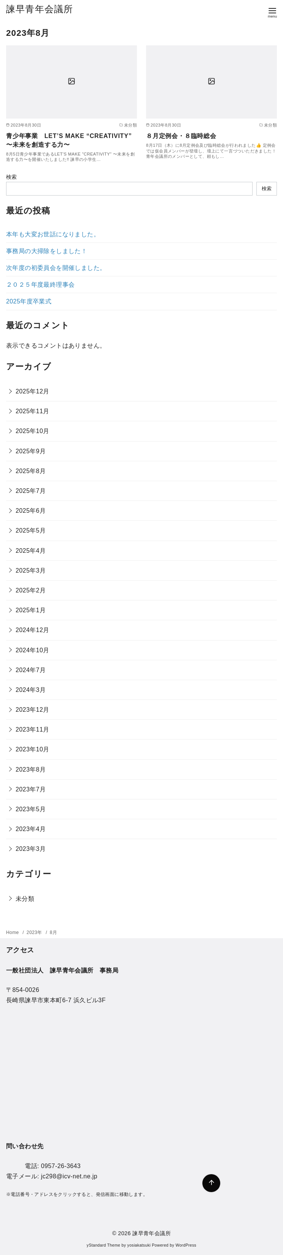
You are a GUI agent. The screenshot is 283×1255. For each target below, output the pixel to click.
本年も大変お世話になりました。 (53, 234)
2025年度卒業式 (28, 301)
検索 (11, 177)
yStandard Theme (103, 1245)
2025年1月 (31, 610)
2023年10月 (32, 749)
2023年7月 (31, 789)
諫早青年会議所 (39, 9)
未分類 (25, 899)
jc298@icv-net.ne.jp (69, 1176)
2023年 (35, 932)
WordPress (185, 1245)
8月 (53, 932)
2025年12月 (32, 391)
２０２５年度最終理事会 (40, 284)
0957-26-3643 (61, 1166)
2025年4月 (31, 550)
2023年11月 (32, 729)
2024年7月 (31, 670)
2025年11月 (32, 411)
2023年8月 (31, 769)
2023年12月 (32, 709)
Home (13, 932)
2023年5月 (31, 809)
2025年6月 (31, 510)
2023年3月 (31, 849)
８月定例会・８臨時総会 (181, 136)
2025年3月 (31, 570)
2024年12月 (32, 630)
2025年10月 (32, 431)
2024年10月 (32, 650)
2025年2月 (31, 590)
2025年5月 (31, 530)
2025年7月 (31, 491)
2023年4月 (31, 829)
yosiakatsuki (139, 1245)
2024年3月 (31, 690)
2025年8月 (31, 471)
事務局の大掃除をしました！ (46, 251)
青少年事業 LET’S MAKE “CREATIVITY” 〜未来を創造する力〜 (69, 140)
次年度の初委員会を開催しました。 (56, 268)
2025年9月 (31, 451)
